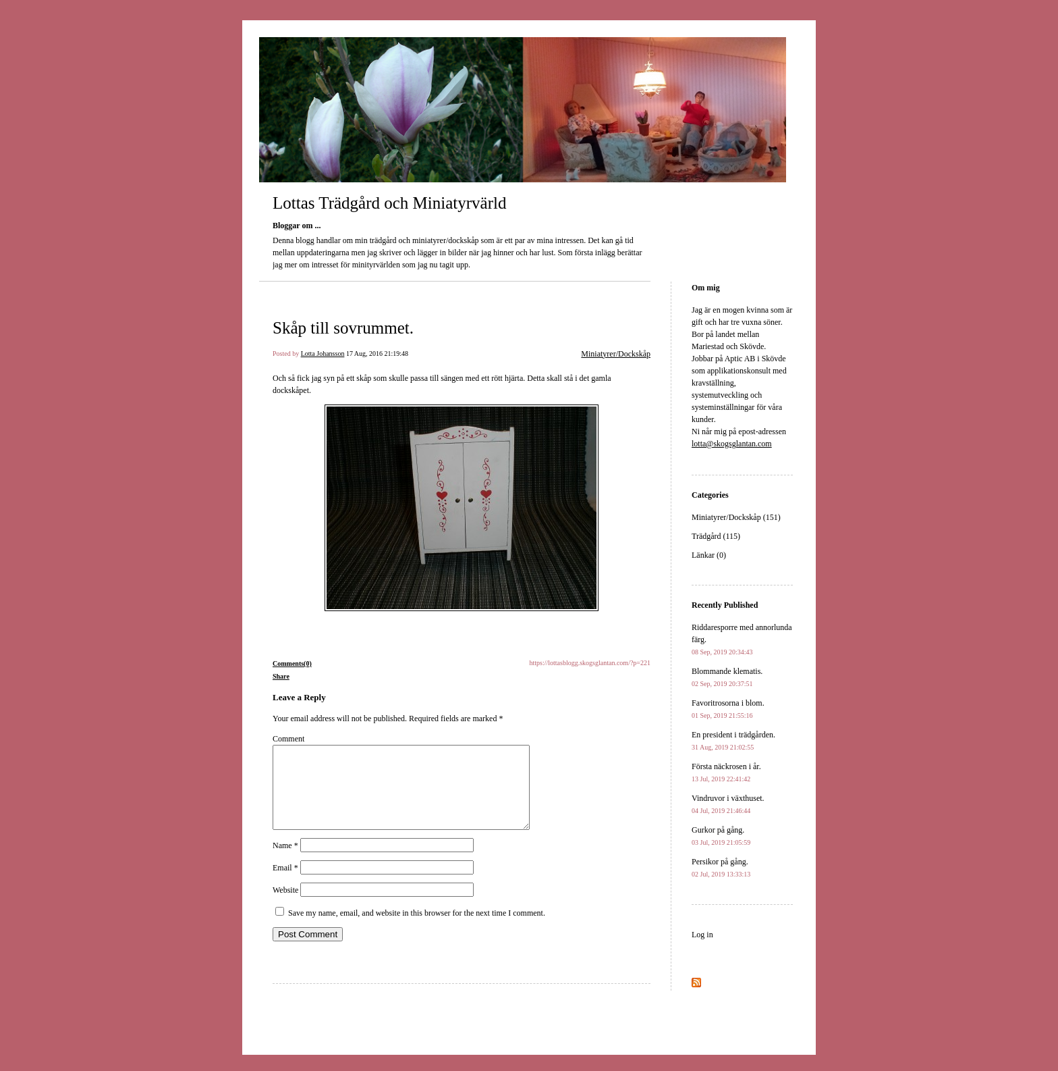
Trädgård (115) (716, 536)
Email (285, 884)
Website (285, 906)
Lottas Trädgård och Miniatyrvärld (389, 203)
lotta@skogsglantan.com (732, 443)
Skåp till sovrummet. (343, 328)
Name (285, 861)
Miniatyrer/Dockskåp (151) (736, 517)
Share (281, 676)
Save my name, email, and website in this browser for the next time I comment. (416, 929)
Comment (288, 738)
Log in (702, 934)
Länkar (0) (709, 555)
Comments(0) (292, 663)
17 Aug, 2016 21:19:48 (377, 353)
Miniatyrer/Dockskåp (615, 354)
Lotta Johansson (323, 353)
